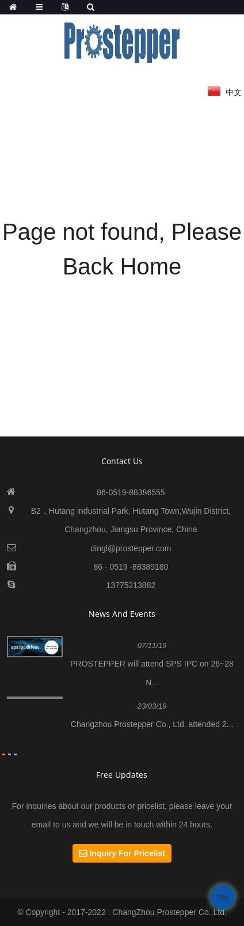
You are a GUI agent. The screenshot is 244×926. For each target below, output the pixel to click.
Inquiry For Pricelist (127, 853)
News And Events (122, 613)
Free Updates (121, 774)
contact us (122, 461)
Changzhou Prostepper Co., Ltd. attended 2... (152, 724)
